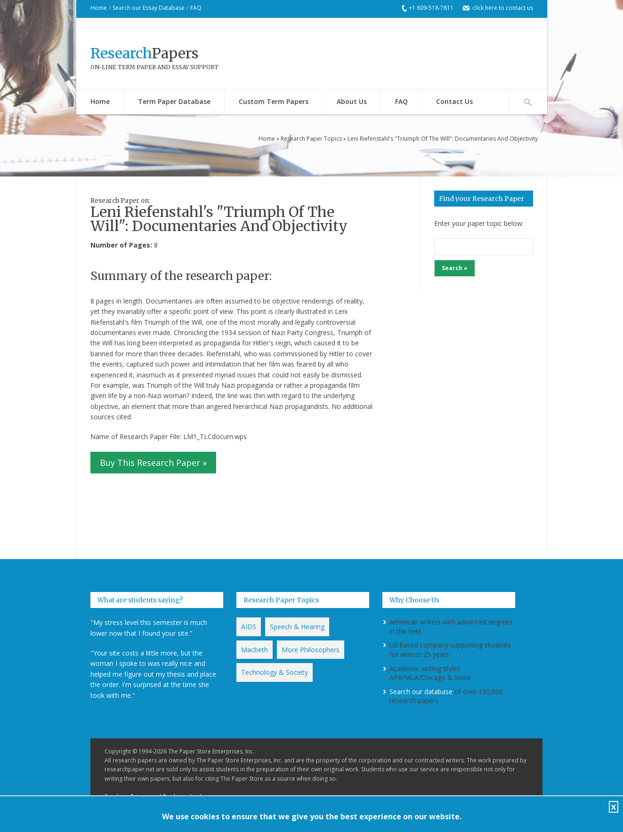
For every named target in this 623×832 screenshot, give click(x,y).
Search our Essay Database (149, 8)
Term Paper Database (174, 101)
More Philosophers (311, 649)
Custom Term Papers (273, 101)
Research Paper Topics (311, 139)
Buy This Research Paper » (153, 462)
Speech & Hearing (297, 626)
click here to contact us (502, 8)
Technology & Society (274, 672)
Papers (144, 53)
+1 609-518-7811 (431, 8)
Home (98, 8)
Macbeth (254, 649)
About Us (352, 101)
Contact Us (454, 101)
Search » (455, 268)
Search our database (421, 691)
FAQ (196, 8)
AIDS (248, 626)
